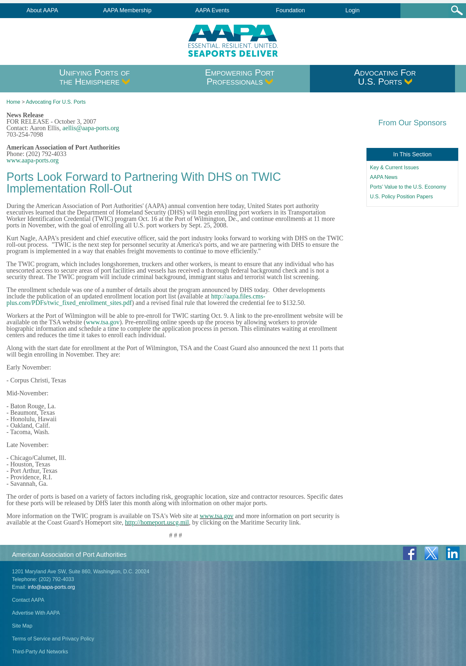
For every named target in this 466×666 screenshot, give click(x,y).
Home (13, 102)
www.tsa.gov (103, 322)
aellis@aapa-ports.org (90, 127)
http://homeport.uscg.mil (157, 522)
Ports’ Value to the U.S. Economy (408, 187)
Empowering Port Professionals (239, 77)
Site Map (22, 626)
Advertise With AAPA (36, 613)
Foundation (290, 10)
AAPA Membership (127, 10)
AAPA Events (212, 10)
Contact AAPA (28, 600)
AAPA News (383, 177)
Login (352, 10)
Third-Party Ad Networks (40, 651)
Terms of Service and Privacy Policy (53, 638)
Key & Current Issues (394, 167)
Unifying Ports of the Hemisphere (94, 77)
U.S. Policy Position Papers (401, 196)
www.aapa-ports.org (32, 160)
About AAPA (42, 10)
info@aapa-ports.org (51, 587)
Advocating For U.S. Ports (385, 77)
